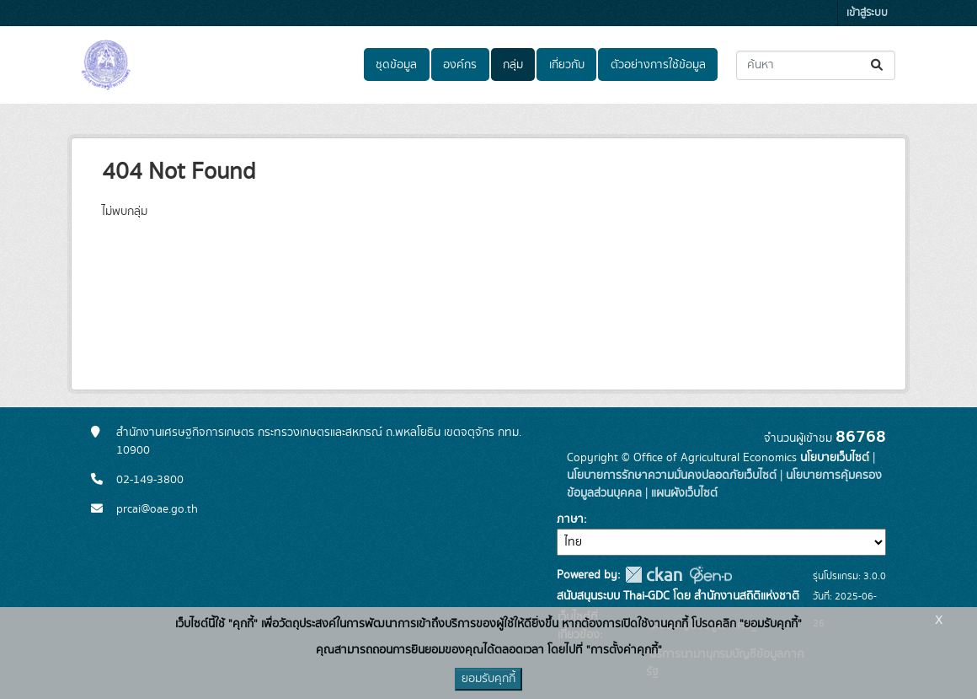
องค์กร (460, 64)
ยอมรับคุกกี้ (488, 678)
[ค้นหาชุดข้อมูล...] (815, 65)
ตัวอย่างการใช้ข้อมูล (658, 64)
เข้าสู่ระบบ (867, 13)
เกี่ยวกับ (567, 64)
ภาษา (570, 519)
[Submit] (878, 65)
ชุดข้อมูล (396, 64)
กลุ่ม (513, 64)
